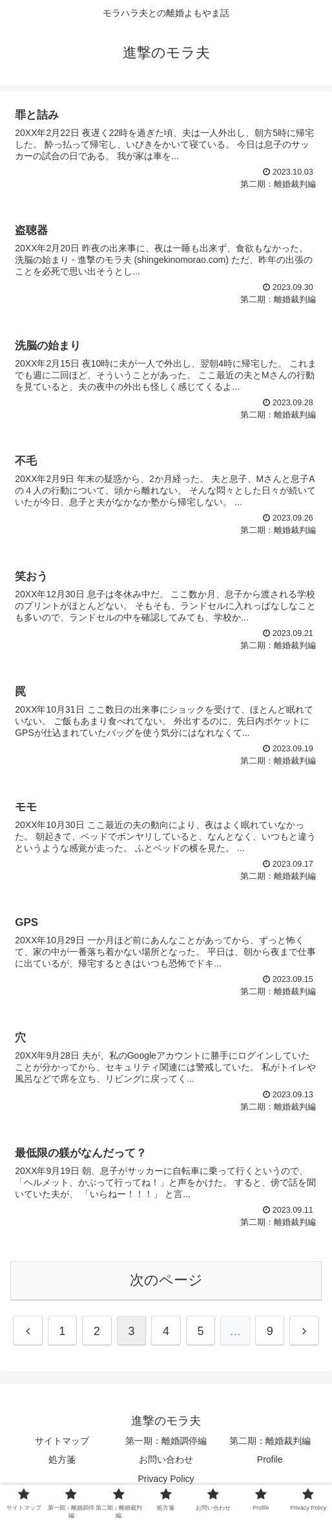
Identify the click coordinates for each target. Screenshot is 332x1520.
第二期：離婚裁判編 (270, 1441)
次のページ (166, 1280)
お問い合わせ (166, 1459)
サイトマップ (62, 1441)
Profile (270, 1459)
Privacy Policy (166, 1479)
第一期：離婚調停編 (166, 1441)
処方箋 (62, 1459)
